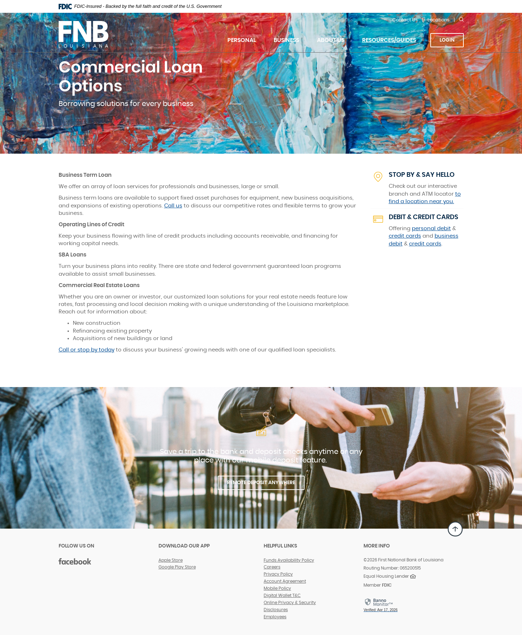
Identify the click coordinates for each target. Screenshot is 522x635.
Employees (275, 617)
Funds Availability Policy (289, 560)
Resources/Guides (389, 40)
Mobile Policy (277, 588)
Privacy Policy (278, 574)
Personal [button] (241, 40)
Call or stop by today (86, 350)
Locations (438, 20)
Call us (173, 205)
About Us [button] (330, 40)
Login (447, 40)
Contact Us (405, 20)
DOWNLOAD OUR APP (184, 546)
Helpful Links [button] (280, 546)
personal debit (431, 228)
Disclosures (276, 610)
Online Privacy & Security (290, 602)
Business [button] (286, 40)
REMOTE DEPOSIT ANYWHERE (261, 482)
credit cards (405, 236)
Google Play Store (177, 567)
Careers (272, 567)
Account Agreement (285, 581)
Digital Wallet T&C (282, 595)
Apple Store (170, 560)
